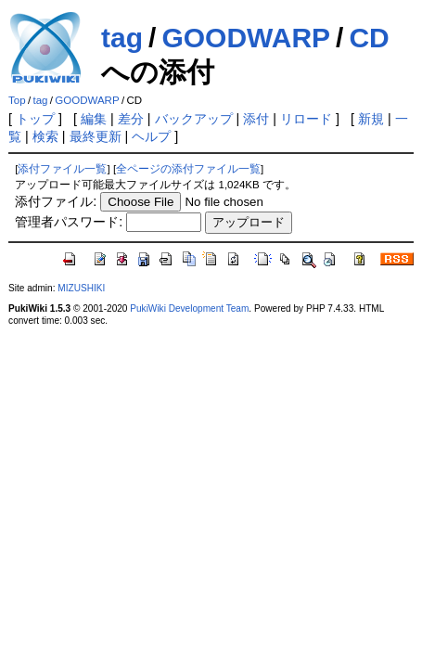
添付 (256, 118)
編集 (94, 118)
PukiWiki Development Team (189, 308)
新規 (371, 118)
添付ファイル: (55, 201)
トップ (35, 118)
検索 (45, 136)
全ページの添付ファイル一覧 (188, 168)
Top (17, 100)
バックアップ (194, 118)
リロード (306, 118)
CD (369, 37)
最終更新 (95, 136)
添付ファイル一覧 (62, 168)
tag (122, 37)
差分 (131, 118)
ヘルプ (151, 136)
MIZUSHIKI (81, 288)
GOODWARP (245, 37)
